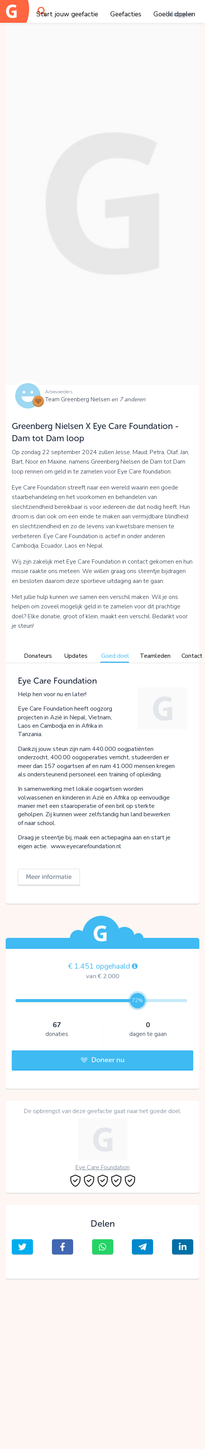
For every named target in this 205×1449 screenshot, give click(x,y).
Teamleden (155, 656)
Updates (76, 656)
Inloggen (179, 14)
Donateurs (38, 656)
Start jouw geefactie (67, 14)
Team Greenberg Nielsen (95, 399)
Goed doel (115, 656)
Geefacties (125, 14)
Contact (192, 656)
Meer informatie (49, 876)
